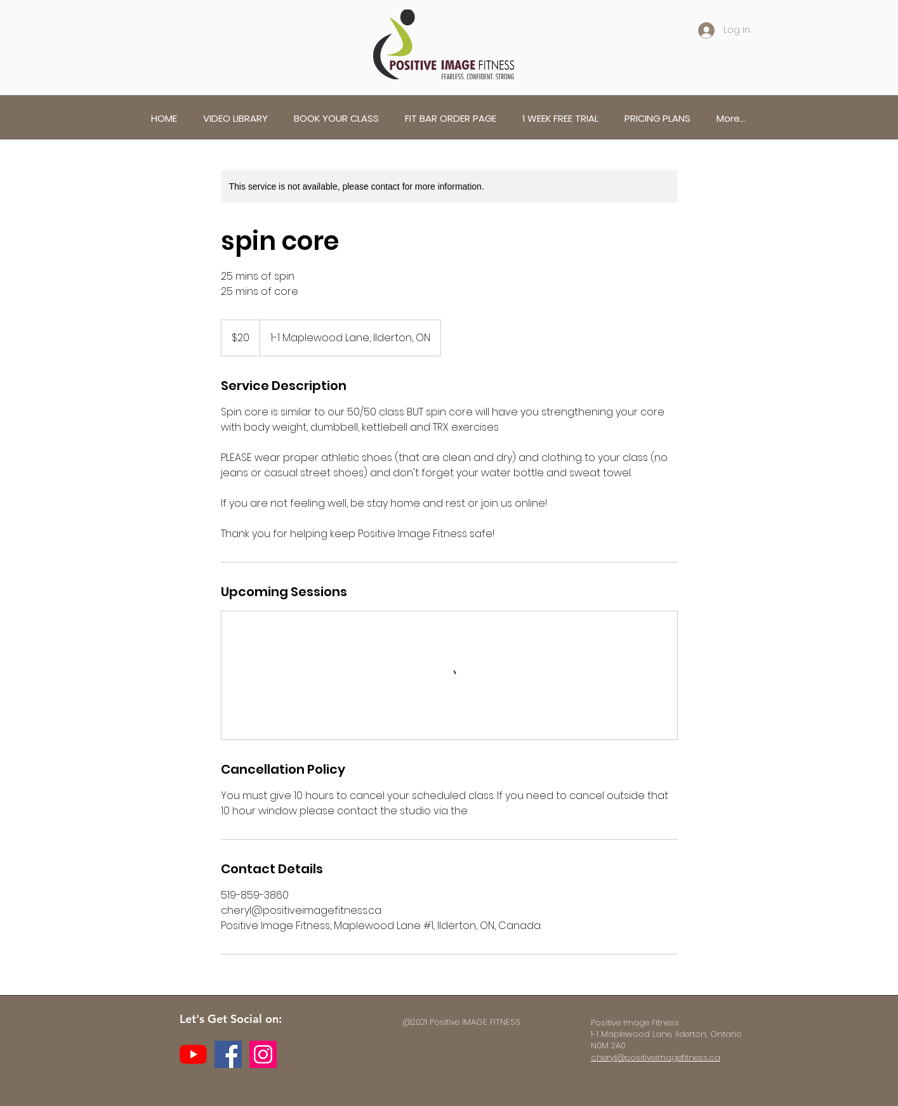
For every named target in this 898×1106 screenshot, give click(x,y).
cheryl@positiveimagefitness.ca (655, 1057)
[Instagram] (263, 1054)
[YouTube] (193, 1054)
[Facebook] (228, 1054)
